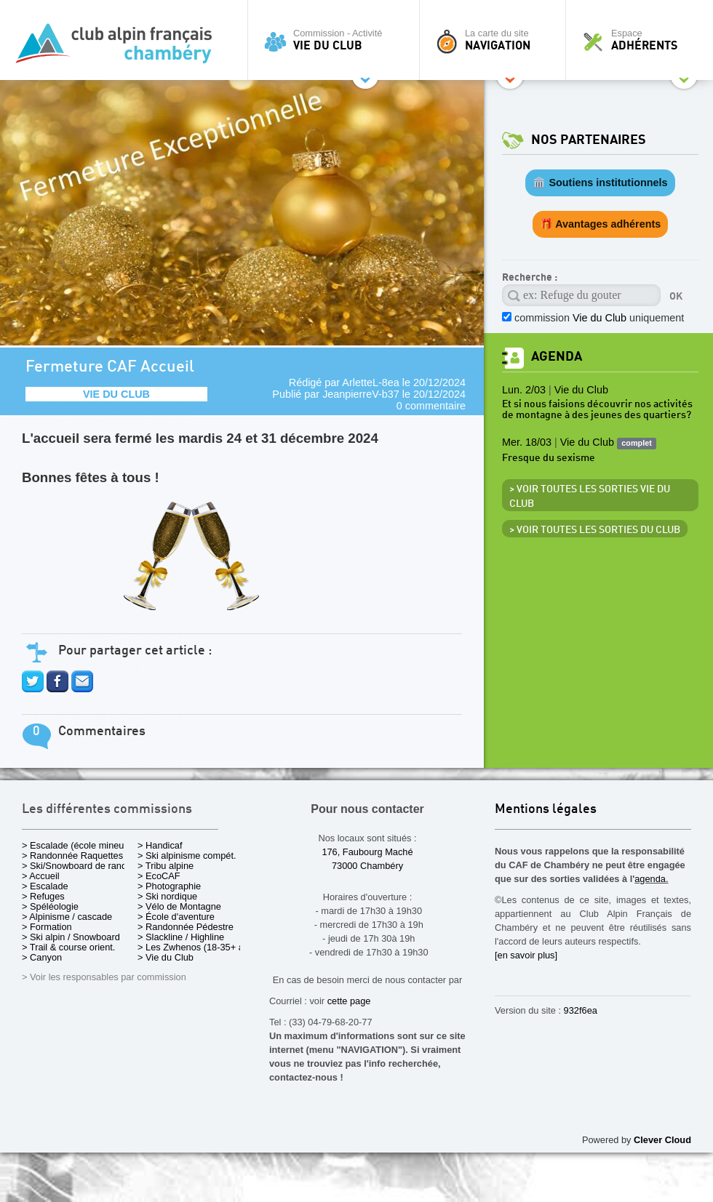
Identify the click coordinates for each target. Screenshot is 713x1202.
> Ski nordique (167, 896)
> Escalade (45, 886)
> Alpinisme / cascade (67, 916)
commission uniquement (599, 318)
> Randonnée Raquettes (72, 855)
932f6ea (580, 1010)
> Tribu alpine (166, 865)
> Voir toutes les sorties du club (594, 530)
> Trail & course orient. (68, 947)
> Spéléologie (50, 906)
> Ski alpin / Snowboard (71, 936)
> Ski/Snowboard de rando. (78, 865)
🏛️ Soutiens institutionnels (600, 182)
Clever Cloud (662, 1139)
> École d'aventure (176, 916)
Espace (643, 40)
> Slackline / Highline (181, 936)
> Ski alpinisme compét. (187, 855)
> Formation (47, 926)
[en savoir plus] (526, 955)
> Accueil (41, 875)
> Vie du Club (166, 957)
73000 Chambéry (367, 865)
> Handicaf (160, 845)
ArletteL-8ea (370, 382)
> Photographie (169, 886)
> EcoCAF (159, 875)
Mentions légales (546, 810)
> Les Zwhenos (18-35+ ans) (197, 947)
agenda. (651, 878)
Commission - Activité (337, 40)
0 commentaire (431, 406)
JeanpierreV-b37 (360, 394)
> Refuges (43, 896)
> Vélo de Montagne (179, 906)
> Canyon (42, 957)
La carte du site (496, 40)
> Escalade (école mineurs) (78, 845)
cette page (349, 1000)
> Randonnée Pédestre (186, 926)
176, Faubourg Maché (367, 851)
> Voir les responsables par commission (104, 976)
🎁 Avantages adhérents (600, 224)
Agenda (556, 357)
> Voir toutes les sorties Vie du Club (589, 496)
